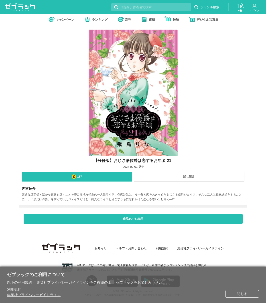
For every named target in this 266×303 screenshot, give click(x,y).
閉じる (242, 294)
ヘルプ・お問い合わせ (131, 248)
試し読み (189, 176)
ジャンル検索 (206, 7)
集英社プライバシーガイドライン (34, 295)
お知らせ (100, 248)
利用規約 (14, 289)
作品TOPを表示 (133, 218)
